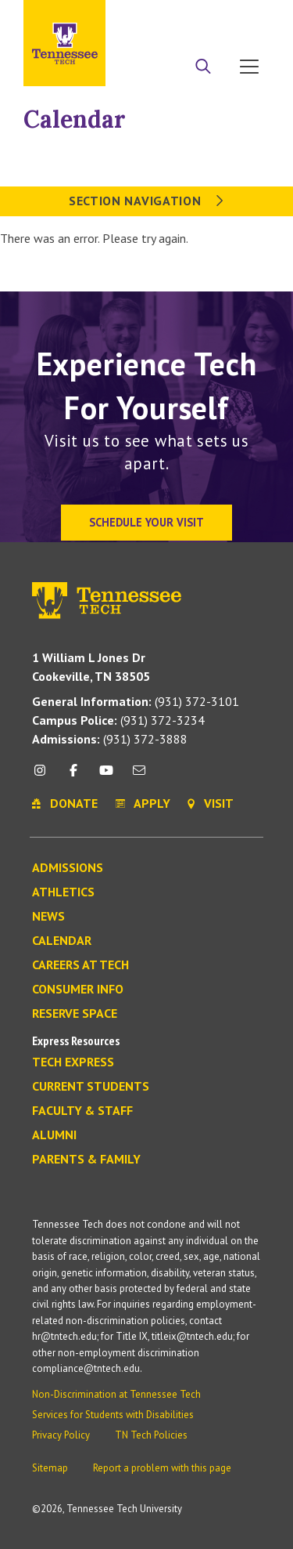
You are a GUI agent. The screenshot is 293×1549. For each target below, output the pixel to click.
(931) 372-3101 (135, 701)
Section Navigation (146, 200)
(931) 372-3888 (110, 739)
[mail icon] (139, 776)
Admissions (67, 868)
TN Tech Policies (151, 1435)
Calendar (74, 119)
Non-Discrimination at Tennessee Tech (116, 1394)
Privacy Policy (61, 1435)
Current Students (90, 1087)
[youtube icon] (106, 776)
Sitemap (50, 1468)
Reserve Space (74, 1014)
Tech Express (73, 1062)
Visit (252, 17)
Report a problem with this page (162, 1468)
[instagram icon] (44, 776)
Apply (167, 17)
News (48, 917)
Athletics (63, 892)
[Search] (203, 68)
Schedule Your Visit (146, 522)
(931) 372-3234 (118, 720)
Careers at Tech (80, 965)
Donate (210, 17)
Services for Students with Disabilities (113, 1414)
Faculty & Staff (82, 1111)
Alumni (54, 1135)
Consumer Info (77, 990)
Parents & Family (86, 1160)
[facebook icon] (72, 776)
